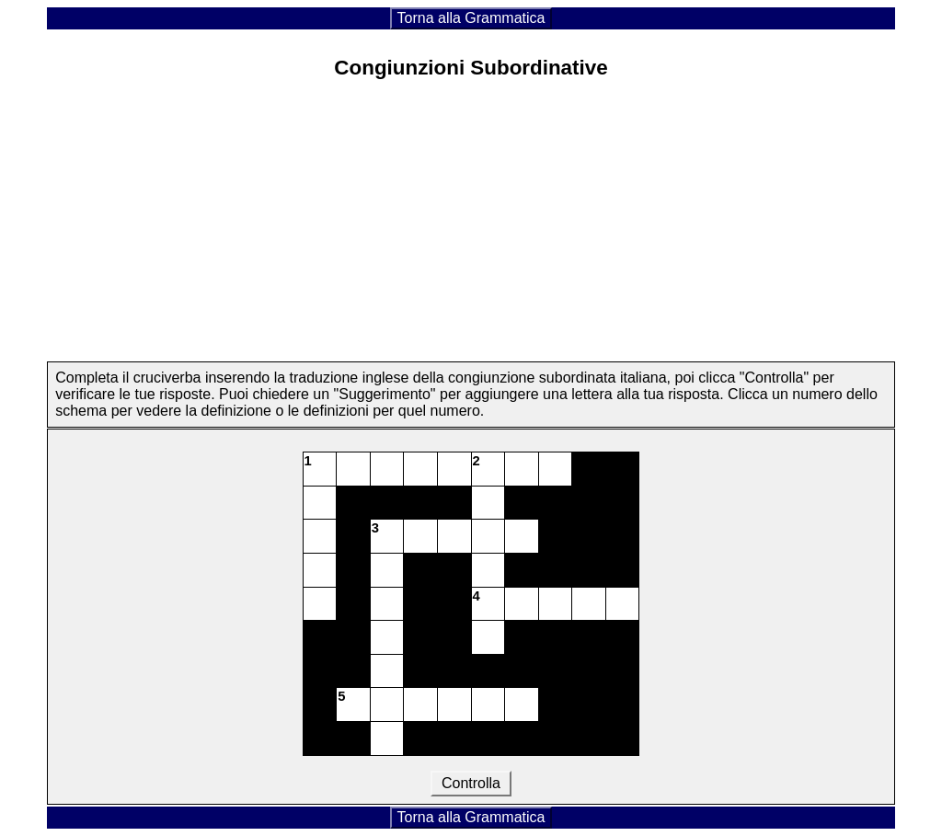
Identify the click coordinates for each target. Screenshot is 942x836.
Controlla (471, 783)
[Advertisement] (471, 232)
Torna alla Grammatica (471, 18)
